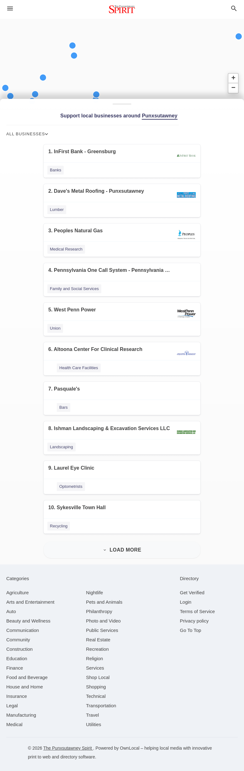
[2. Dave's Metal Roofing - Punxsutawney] (122, 195)
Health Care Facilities (78, 367)
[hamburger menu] (10, 8)
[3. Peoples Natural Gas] (122, 234)
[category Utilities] (93, 721)
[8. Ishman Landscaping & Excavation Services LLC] (122, 432)
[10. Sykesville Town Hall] (122, 511)
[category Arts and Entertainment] (30, 599)
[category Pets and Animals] (104, 599)
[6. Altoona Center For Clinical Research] (122, 353)
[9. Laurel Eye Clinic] (122, 472)
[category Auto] (11, 608)
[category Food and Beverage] (27, 674)
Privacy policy (194, 618)
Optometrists (70, 486)
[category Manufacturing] (21, 712)
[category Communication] (22, 627)
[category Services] (95, 665)
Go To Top (190, 627)
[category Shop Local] (97, 674)
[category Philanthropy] (99, 608)
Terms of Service (197, 608)
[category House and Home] (24, 684)
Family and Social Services (74, 288)
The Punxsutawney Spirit (68, 745)
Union (55, 328)
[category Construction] (19, 646)
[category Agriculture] (17, 589)
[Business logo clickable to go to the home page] (122, 9)
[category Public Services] (102, 627)
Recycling (58, 526)
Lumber (57, 209)
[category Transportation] (101, 702)
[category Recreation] (97, 646)
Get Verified (192, 589)
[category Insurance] (16, 693)
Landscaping (61, 447)
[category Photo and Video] (103, 618)
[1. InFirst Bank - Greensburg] (122, 155)
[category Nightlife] (94, 589)
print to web (39, 754)
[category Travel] (92, 712)
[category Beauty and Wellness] (28, 618)
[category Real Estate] (98, 636)
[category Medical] (14, 721)
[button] (35, 94)
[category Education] (16, 655)
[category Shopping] (96, 684)
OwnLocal (129, 745)
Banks (55, 170)
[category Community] (18, 636)
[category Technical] (96, 693)
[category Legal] (12, 702)
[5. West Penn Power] (122, 313)
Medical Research (66, 249)
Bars (63, 407)
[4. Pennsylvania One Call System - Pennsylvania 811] (122, 274)
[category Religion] (94, 655)
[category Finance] (14, 665)
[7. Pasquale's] (122, 392)
